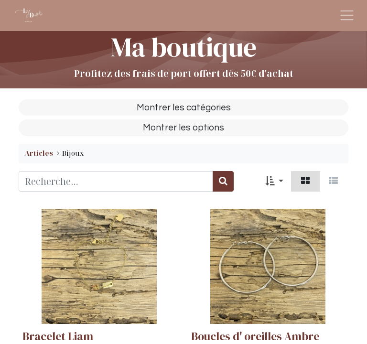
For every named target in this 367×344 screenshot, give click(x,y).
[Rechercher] (223, 181)
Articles (38, 153)
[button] (274, 181)
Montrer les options (183, 127)
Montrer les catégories (184, 107)
